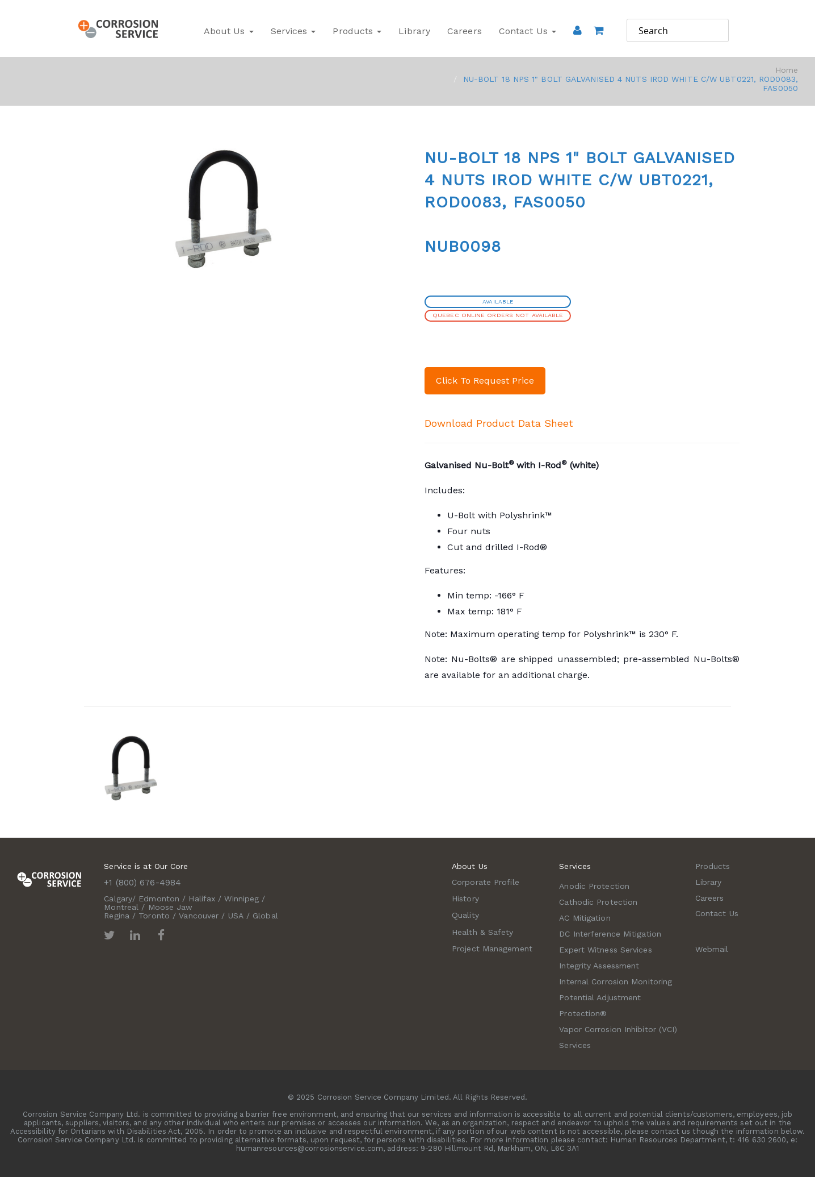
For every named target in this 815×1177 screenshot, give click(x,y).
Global (265, 915)
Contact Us (527, 31)
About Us (229, 31)
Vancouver (199, 915)
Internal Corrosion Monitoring (615, 981)
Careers (464, 31)
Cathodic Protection (598, 901)
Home (786, 69)
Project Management (492, 948)
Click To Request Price (485, 380)
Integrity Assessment (599, 965)
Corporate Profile (485, 882)
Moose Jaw (170, 907)
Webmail (712, 949)
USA (235, 915)
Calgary (118, 898)
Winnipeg (241, 898)
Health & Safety (483, 932)
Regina (116, 915)
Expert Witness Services (605, 949)
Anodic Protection (594, 886)
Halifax (201, 898)
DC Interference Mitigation (610, 933)
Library (414, 31)
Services (293, 31)
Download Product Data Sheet (499, 423)
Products (357, 31)
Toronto (154, 915)
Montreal (121, 907)
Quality (465, 915)
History (465, 898)
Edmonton (158, 898)
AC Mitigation (584, 917)
